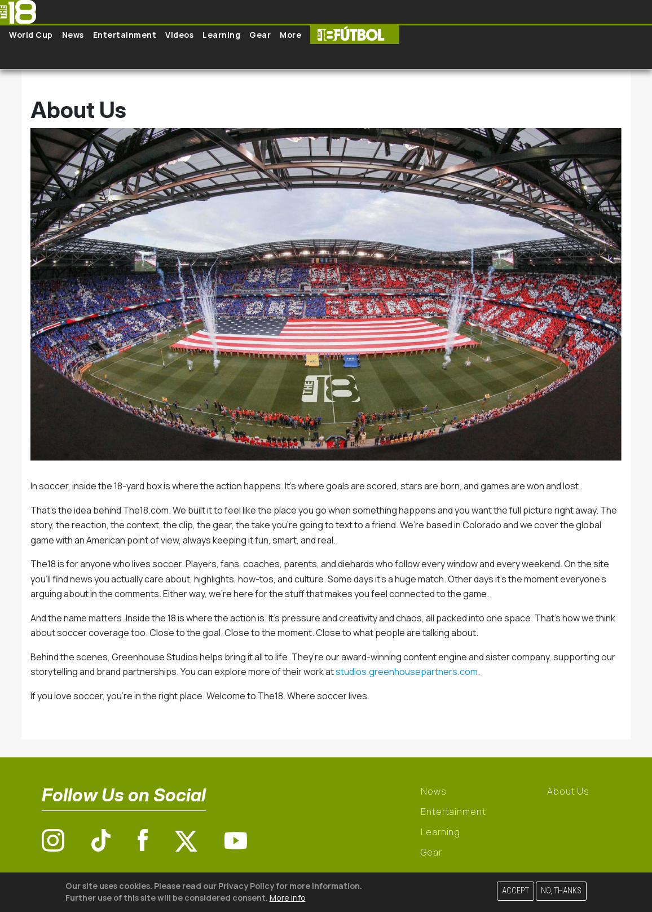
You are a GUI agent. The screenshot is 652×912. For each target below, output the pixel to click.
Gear (260, 34)
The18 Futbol (354, 34)
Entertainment (125, 34)
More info (288, 897)
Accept (515, 891)
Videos (179, 34)
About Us (568, 791)
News (73, 34)
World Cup (31, 34)
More (290, 34)
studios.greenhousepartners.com (407, 671)
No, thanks (561, 891)
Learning (221, 34)
